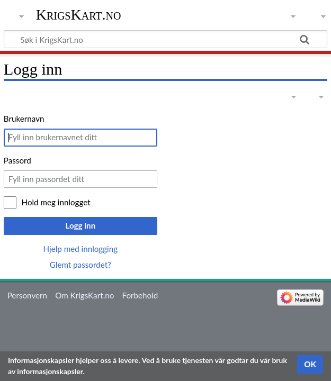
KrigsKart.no (78, 14)
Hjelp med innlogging (80, 248)
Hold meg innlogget (56, 202)
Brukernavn (24, 118)
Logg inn (80, 225)
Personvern (27, 295)
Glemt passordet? (80, 264)
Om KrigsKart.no (84, 295)
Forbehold (140, 295)
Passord (17, 160)
